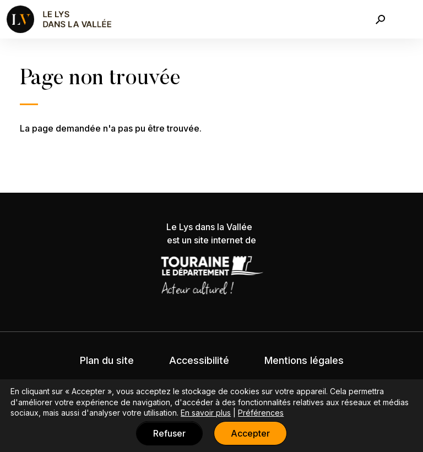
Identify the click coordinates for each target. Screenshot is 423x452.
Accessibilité (199, 360)
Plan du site (107, 360)
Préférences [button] (261, 412)
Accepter (250, 433)
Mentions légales (304, 360)
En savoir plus (206, 412)
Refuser (169, 433)
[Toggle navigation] (408, 19)
